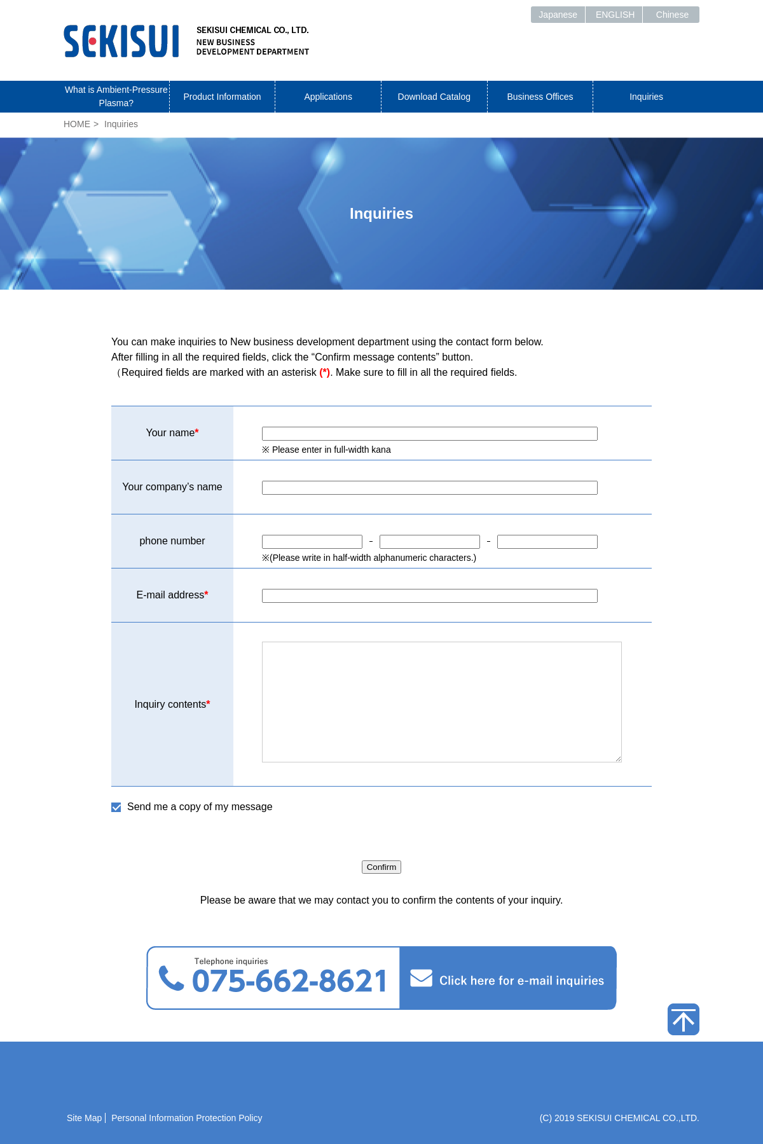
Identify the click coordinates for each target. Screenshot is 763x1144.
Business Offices (540, 97)
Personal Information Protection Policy (186, 1118)
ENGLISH (615, 15)
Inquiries (646, 97)
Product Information (222, 97)
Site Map (84, 1118)
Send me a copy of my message (200, 806)
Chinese (672, 15)
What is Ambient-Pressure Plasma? (116, 96)
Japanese (558, 15)
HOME (77, 124)
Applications (328, 97)
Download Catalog (434, 97)
